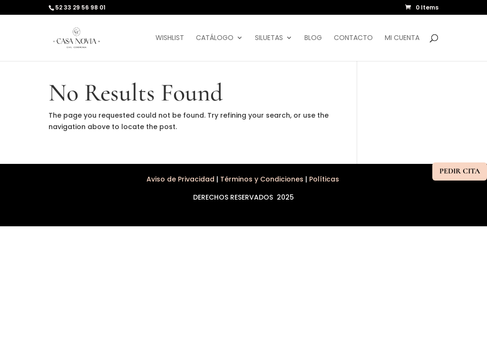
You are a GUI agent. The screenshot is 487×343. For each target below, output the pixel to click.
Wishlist (170, 38)
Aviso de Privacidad (181, 179)
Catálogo (215, 38)
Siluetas (269, 38)
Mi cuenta (402, 38)
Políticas (325, 179)
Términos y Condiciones (261, 179)
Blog (313, 38)
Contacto (353, 38)
